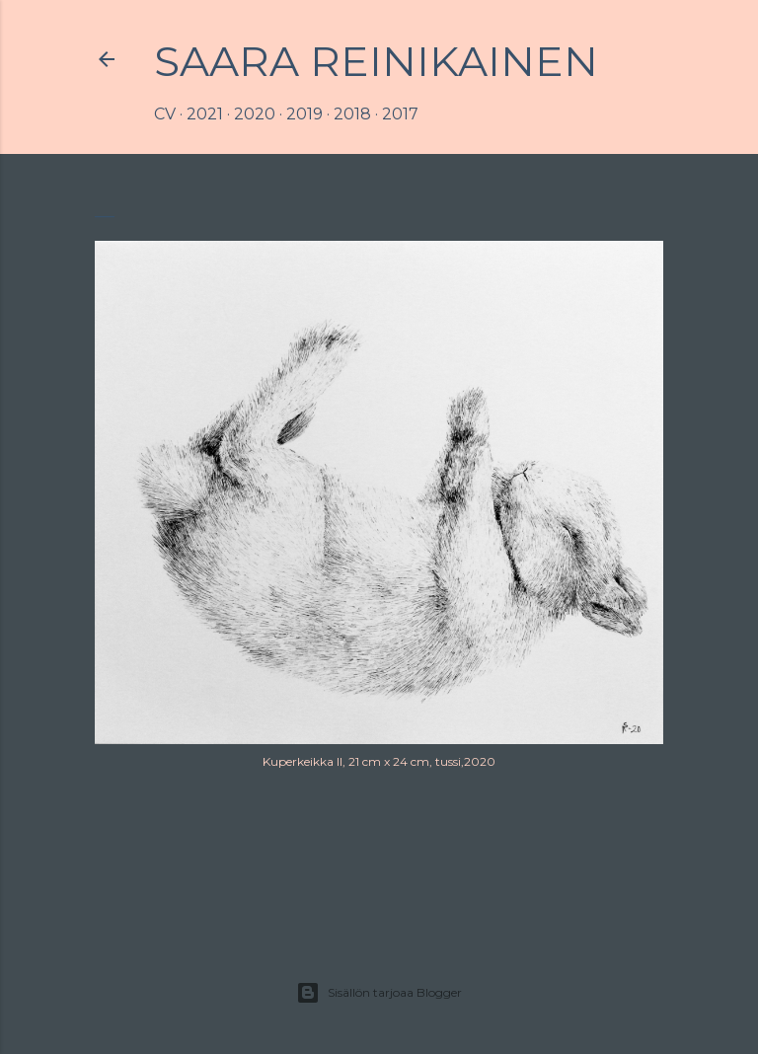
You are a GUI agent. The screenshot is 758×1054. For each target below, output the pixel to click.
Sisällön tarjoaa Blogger (379, 993)
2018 (352, 114)
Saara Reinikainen (376, 61)
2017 (400, 114)
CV (165, 114)
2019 (304, 114)
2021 (205, 114)
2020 (254, 114)
